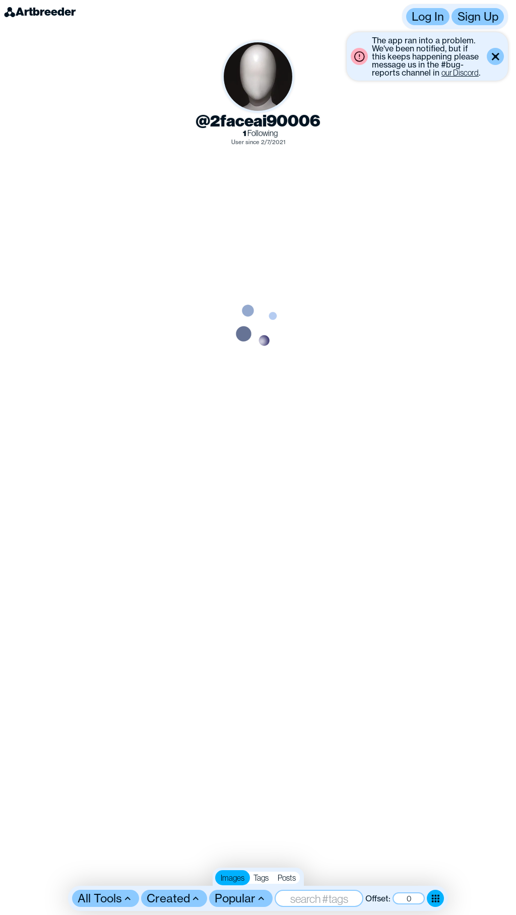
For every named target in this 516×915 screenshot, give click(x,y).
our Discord (460, 73)
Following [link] (260, 133)
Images (232, 878)
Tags (261, 878)
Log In (428, 16)
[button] (455, 16)
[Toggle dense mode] (435, 898)
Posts (287, 878)
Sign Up (478, 16)
